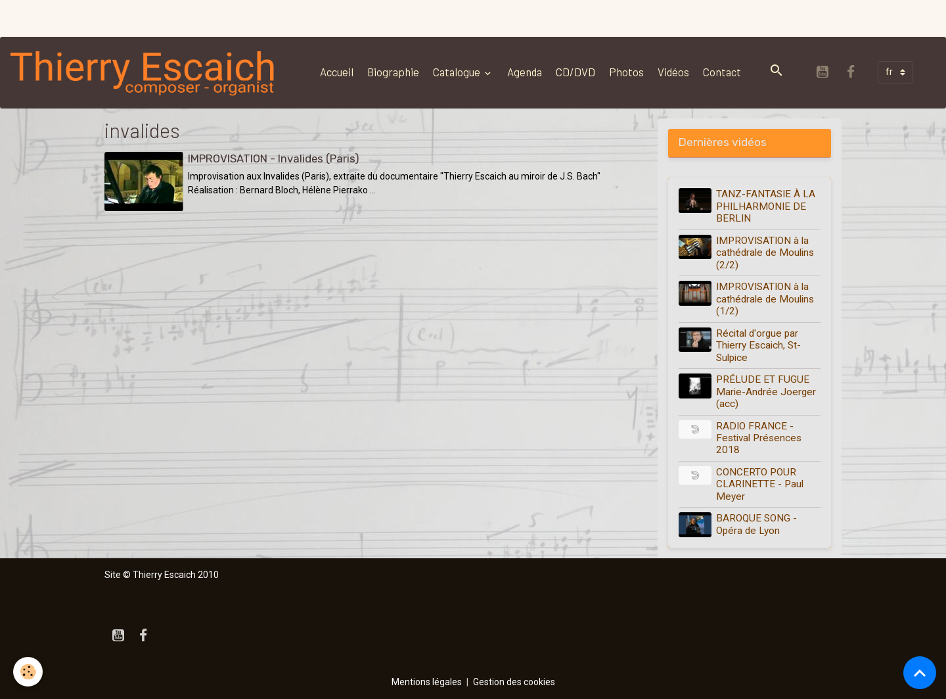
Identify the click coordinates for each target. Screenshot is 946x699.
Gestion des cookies (514, 682)
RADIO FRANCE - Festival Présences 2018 (758, 438)
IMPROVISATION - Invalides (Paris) (273, 158)
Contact (722, 71)
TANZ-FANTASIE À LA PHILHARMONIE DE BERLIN (765, 206)
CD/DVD (575, 71)
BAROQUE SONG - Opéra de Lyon (756, 524)
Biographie (393, 71)
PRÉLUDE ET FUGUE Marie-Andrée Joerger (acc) (766, 392)
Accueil (336, 71)
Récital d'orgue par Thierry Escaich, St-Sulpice (758, 345)
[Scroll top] (919, 672)
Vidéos (673, 71)
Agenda (524, 71)
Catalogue (457, 71)
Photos (626, 71)
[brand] (145, 72)
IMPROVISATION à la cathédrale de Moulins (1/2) (765, 299)
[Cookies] (28, 672)
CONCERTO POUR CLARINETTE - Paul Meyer (759, 484)
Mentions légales (427, 682)
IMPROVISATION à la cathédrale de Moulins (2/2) (765, 253)
